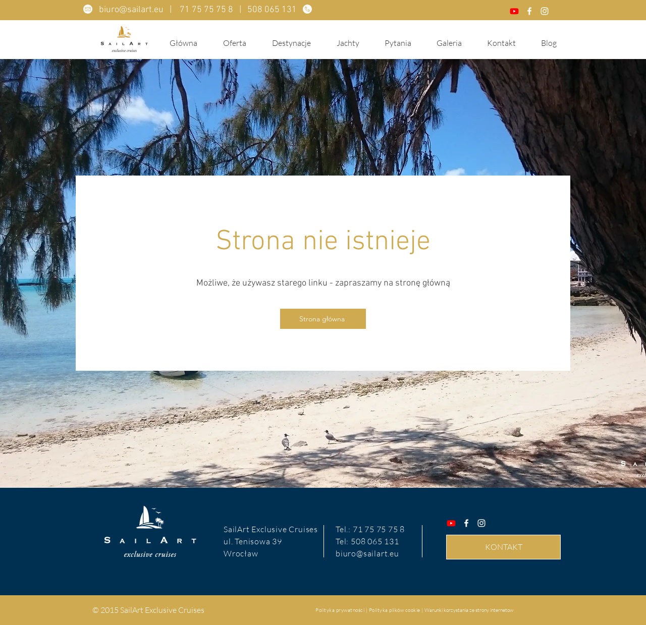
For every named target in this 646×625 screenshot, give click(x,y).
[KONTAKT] (503, 547)
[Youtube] (514, 11)
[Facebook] (529, 11)
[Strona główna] (323, 319)
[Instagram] (545, 11)
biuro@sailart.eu (131, 10)
